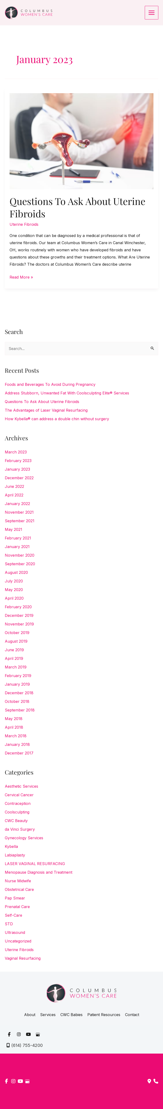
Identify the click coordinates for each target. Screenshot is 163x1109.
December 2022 (19, 477)
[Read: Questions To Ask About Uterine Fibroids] (81, 140)
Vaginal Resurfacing (23, 958)
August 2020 (16, 572)
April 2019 (14, 658)
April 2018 (14, 727)
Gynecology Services (24, 837)
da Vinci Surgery (20, 829)
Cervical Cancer (19, 794)
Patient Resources (103, 1014)
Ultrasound (15, 932)
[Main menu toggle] (151, 12)
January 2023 (17, 469)
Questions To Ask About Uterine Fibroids (77, 207)
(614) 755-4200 (27, 1045)
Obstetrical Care (19, 889)
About (29, 1014)
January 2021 (17, 546)
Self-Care (13, 915)
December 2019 (19, 615)
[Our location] (155, 1081)
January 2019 (17, 684)
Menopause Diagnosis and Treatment (38, 872)
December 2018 (19, 692)
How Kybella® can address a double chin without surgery (57, 418)
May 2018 (13, 718)
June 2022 (14, 486)
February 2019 (18, 675)
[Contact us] (149, 1081)
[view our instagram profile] (18, 1034)
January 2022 (17, 503)
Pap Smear (15, 898)
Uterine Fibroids (24, 224)
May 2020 (14, 589)
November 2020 (19, 555)
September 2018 (20, 710)
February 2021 (18, 538)
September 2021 (19, 520)
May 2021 (13, 529)
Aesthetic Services (21, 786)
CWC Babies (71, 1014)
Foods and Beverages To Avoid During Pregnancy (50, 384)
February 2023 (18, 460)
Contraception (18, 803)
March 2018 (15, 735)
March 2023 (16, 452)
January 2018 (17, 744)
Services (48, 1014)
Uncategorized (18, 941)
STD (9, 923)
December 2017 (19, 753)
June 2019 (14, 649)
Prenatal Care (17, 906)
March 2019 (15, 667)
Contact (132, 1014)
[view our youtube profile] (28, 1034)
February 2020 (18, 606)
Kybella (11, 846)
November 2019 (19, 624)
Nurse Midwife (18, 880)
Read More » (21, 277)
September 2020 (20, 563)
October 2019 (17, 632)
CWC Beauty (16, 820)
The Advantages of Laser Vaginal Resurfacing (46, 410)
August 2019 (16, 641)
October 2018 (17, 701)
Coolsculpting (17, 812)
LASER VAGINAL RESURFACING (35, 863)
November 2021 (19, 512)
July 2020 (14, 581)
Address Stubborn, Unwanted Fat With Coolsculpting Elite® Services (67, 393)
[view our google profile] (37, 1034)
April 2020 (14, 598)
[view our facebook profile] (9, 1034)
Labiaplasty (15, 855)
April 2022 (14, 495)
